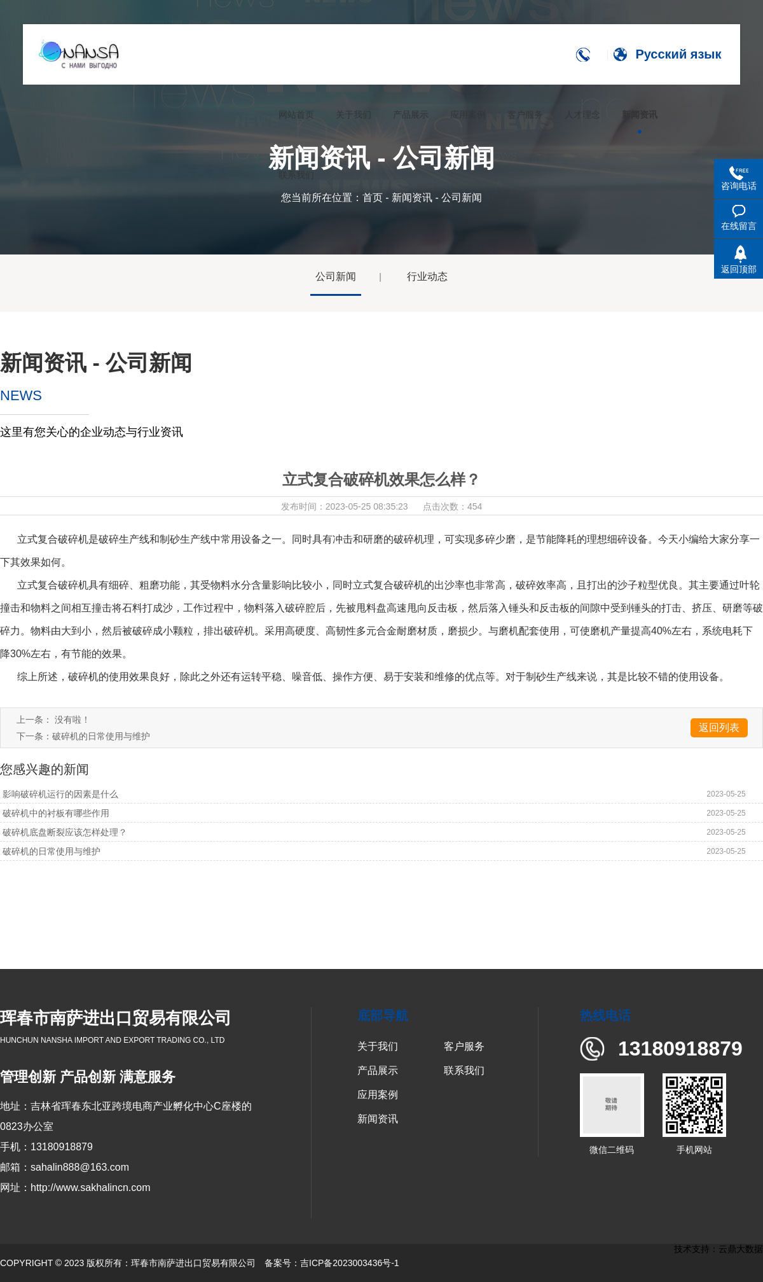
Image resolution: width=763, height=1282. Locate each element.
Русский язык (680, 54)
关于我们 (377, 1046)
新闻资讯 (412, 197)
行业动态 (427, 276)
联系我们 (464, 1070)
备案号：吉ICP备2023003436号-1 (332, 1263)
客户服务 (464, 1046)
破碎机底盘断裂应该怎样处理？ (63, 832)
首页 (372, 197)
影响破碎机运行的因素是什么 (59, 794)
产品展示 (377, 1070)
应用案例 (377, 1094)
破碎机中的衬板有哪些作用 (54, 813)
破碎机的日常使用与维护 (101, 736)
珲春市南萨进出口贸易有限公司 (193, 1263)
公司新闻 (335, 276)
